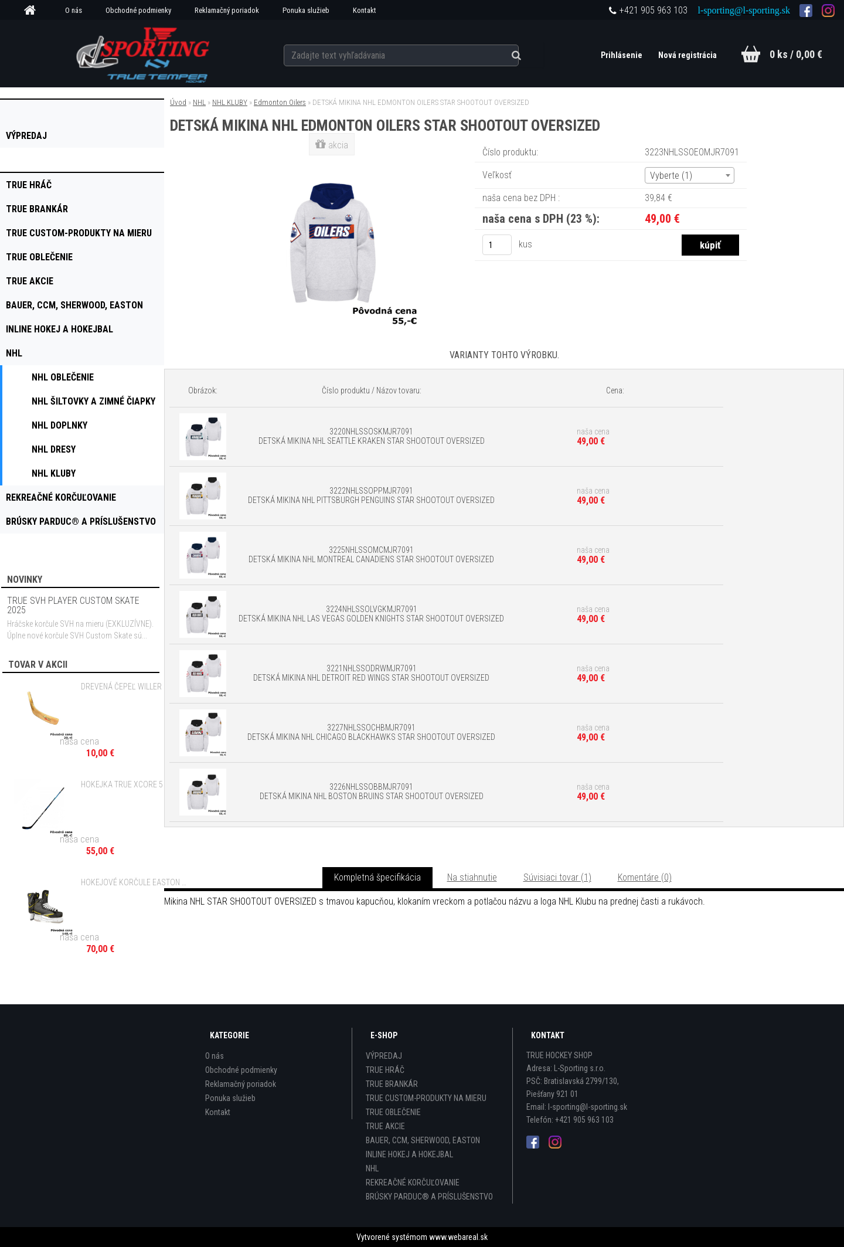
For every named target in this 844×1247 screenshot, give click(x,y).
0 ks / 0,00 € (796, 54)
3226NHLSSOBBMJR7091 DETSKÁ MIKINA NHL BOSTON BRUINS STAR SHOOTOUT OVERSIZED (372, 791)
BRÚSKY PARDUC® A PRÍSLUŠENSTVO (429, 1196)
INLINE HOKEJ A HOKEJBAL (409, 1154)
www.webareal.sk (458, 1237)
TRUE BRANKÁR (392, 1084)
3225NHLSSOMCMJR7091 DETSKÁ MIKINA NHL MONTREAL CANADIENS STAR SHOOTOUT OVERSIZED (371, 554)
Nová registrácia (687, 55)
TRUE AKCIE (385, 1126)
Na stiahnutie (472, 877)
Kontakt (364, 10)
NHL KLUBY (229, 102)
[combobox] (689, 175)
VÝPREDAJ (384, 1056)
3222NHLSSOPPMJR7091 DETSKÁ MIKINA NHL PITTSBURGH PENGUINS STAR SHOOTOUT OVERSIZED (371, 495)
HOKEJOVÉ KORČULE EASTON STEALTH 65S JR (135, 882)
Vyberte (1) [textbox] (671, 175)
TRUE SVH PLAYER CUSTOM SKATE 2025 (73, 605)
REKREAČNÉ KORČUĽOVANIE (413, 1182)
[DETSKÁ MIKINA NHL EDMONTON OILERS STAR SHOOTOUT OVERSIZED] (333, 161)
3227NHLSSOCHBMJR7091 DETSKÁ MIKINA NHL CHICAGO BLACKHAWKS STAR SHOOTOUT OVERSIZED (371, 732)
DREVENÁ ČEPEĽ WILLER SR (127, 686)
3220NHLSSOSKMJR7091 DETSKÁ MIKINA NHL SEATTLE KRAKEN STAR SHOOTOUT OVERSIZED (371, 436)
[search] (523, 54)
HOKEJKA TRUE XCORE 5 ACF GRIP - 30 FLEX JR (135, 784)
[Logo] (143, 53)
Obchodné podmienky (138, 10)
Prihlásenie (621, 55)
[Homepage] (34, 10)
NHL (199, 102)
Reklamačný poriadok (227, 10)
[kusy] (497, 245)
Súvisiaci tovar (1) (557, 877)
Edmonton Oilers (280, 102)
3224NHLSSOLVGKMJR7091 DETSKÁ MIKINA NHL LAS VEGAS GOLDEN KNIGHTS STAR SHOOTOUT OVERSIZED (371, 613)
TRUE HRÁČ (385, 1070)
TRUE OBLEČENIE (393, 1112)
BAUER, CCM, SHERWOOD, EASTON (423, 1140)
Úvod (178, 102)
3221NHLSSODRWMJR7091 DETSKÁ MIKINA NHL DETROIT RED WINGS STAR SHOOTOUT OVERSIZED (371, 673)
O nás (73, 10)
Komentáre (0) (645, 877)
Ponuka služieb (306, 10)
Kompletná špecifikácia (377, 877)
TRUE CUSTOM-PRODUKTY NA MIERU (426, 1098)
